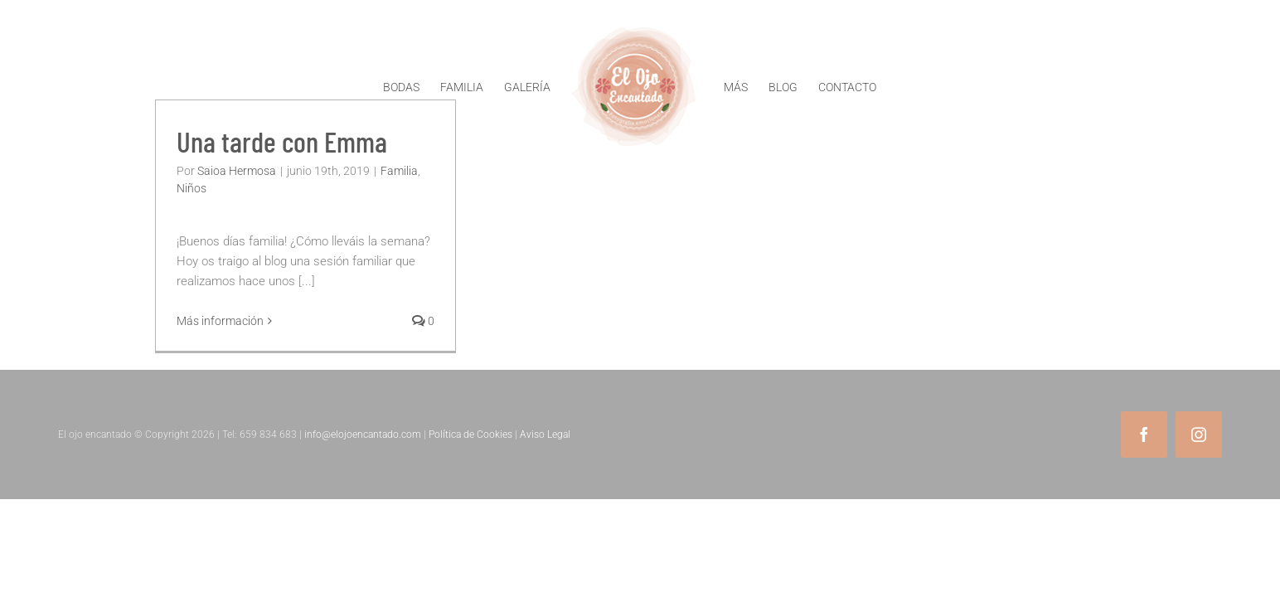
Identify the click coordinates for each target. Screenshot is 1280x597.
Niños (191, 188)
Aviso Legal (545, 434)
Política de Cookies (470, 434)
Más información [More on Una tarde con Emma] (220, 321)
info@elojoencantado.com (362, 434)
